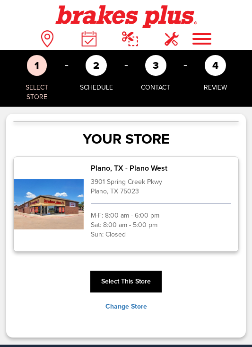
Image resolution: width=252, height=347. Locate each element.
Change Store (126, 306)
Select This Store (126, 281)
